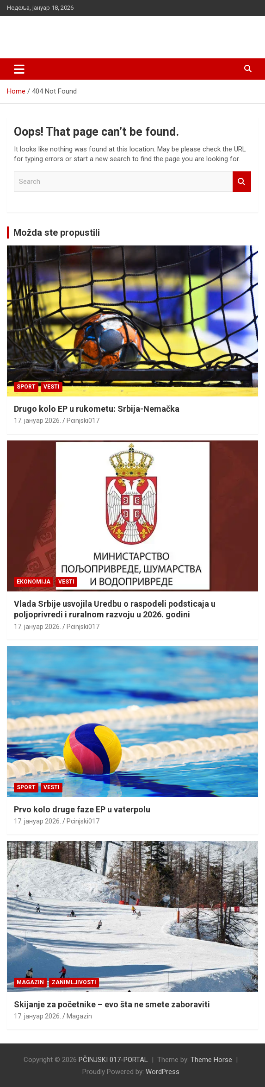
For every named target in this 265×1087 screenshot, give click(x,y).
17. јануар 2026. (37, 420)
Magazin (30, 982)
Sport (26, 386)
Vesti (51, 386)
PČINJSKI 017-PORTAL (78, 32)
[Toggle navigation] (19, 69)
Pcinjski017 (83, 420)
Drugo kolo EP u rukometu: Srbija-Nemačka (96, 409)
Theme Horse (211, 1060)
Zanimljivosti (74, 982)
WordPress (162, 1072)
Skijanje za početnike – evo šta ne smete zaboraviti (112, 1004)
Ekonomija (33, 581)
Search (242, 181)
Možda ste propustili (56, 232)
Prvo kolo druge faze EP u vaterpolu (82, 809)
